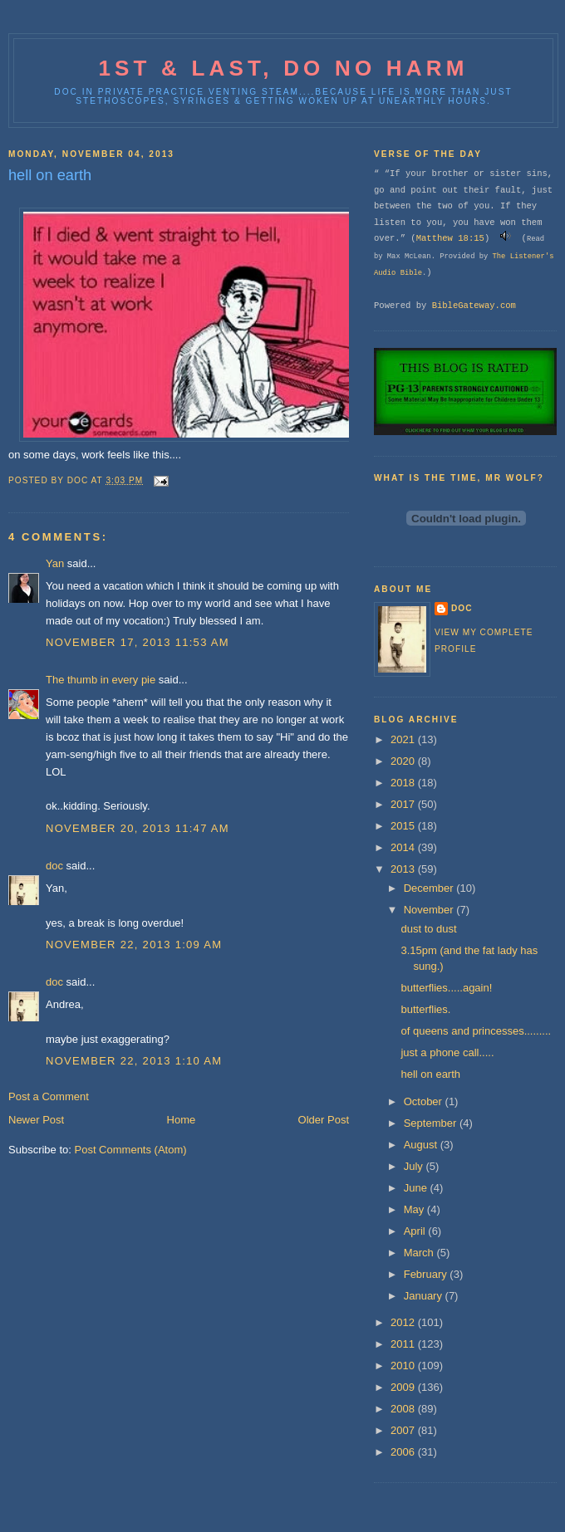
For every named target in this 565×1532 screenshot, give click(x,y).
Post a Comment (48, 1096)
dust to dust (428, 929)
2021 (404, 739)
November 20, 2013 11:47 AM (137, 828)
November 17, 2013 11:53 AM (137, 642)
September (431, 1123)
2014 (404, 847)
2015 (404, 826)
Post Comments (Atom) (131, 1149)
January (424, 1296)
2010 (404, 1365)
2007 (404, 1430)
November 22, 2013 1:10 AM (134, 1061)
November (430, 909)
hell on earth (430, 1074)
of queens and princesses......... (475, 1031)
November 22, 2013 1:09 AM (134, 944)
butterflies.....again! (446, 987)
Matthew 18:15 (450, 238)
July (415, 1166)
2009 (404, 1387)
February (427, 1274)
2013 (404, 869)
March (420, 1252)
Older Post (323, 1120)
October (424, 1101)
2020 (404, 761)
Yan (55, 563)
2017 (404, 804)
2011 (404, 1344)
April (416, 1231)
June (417, 1188)
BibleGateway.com (474, 305)
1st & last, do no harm (283, 68)
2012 (404, 1322)
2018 (404, 782)
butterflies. (425, 1009)
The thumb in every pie (100, 679)
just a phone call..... (447, 1052)
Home (181, 1120)
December (430, 888)
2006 (404, 1452)
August (422, 1144)
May (415, 1209)
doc (54, 865)
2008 (404, 1408)
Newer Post (36, 1120)
